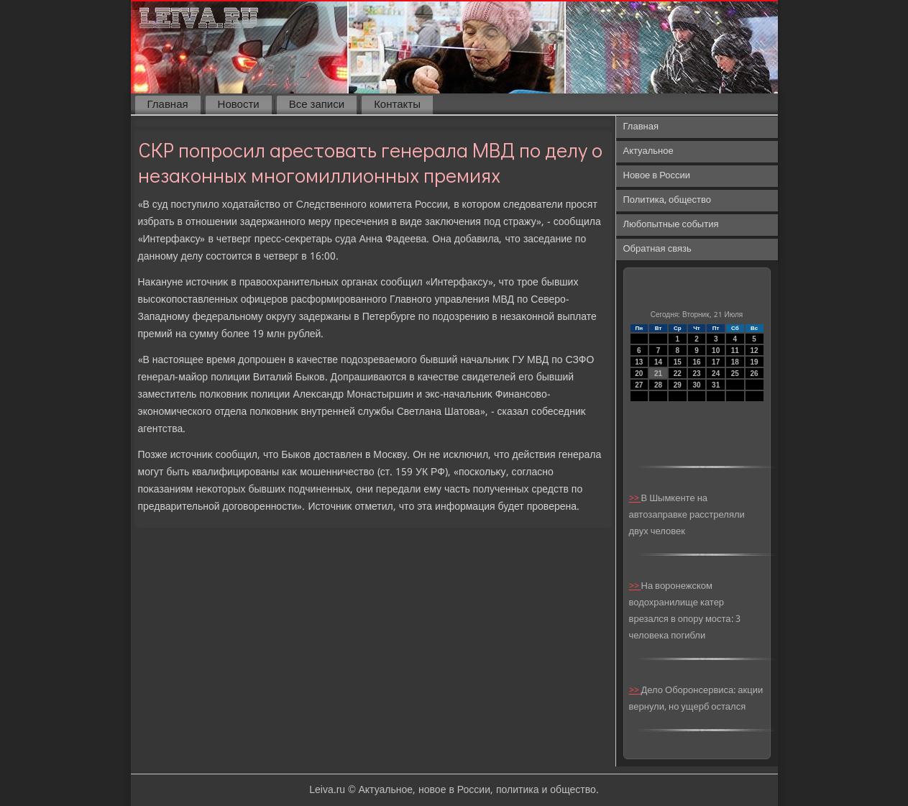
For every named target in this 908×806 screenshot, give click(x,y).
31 (716, 385)
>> (635, 498)
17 (716, 362)
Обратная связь (657, 249)
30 (696, 385)
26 (754, 373)
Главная (167, 105)
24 (716, 373)
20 (639, 373)
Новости (239, 105)
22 (678, 373)
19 (754, 362)
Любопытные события (671, 224)
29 (678, 385)
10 (716, 350)
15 (678, 362)
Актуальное (648, 151)
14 (658, 362)
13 (639, 362)
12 (754, 350)
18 (735, 362)
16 (696, 362)
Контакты (397, 105)
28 (658, 385)
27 (639, 385)
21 (658, 373)
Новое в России (657, 176)
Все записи (316, 105)
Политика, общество (667, 200)
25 (735, 373)
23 (696, 373)
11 (735, 350)
